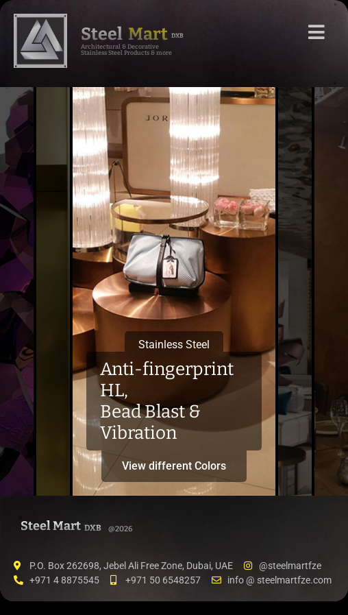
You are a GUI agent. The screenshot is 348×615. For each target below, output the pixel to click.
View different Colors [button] (174, 465)
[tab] (17, 291)
